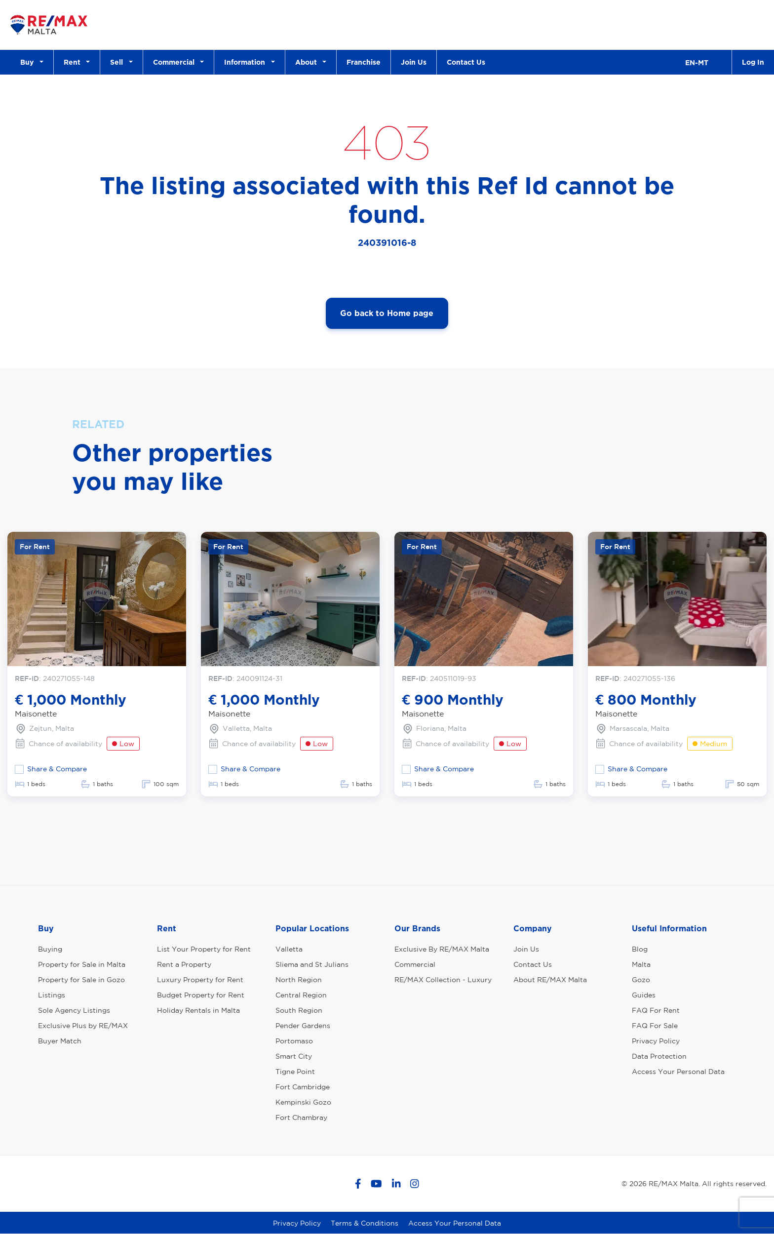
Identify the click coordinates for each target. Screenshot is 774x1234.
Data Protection (659, 1056)
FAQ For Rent (656, 1010)
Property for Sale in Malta (81, 964)
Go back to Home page (386, 313)
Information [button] (246, 62)
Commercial (414, 964)
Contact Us (466, 62)
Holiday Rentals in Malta (198, 1010)
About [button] (308, 62)
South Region (298, 1010)
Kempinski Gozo (303, 1102)
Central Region (301, 995)
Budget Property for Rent (200, 995)
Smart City (293, 1056)
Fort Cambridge (302, 1087)
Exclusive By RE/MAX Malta (441, 949)
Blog (640, 949)
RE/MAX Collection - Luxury (443, 980)
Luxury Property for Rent (200, 980)
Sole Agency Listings (74, 1010)
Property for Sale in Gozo (81, 980)
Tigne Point (295, 1071)
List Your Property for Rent (204, 949)
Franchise (364, 62)
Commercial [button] (175, 62)
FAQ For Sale (655, 1026)
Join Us (413, 62)
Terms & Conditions (364, 1223)
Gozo (641, 980)
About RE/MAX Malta (550, 980)
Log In (753, 62)
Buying (50, 949)
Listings (51, 995)
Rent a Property (184, 964)
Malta (641, 964)
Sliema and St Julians (311, 964)
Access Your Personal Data (678, 1071)
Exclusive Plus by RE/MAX (83, 1026)
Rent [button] (74, 62)
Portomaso (294, 1041)
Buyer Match (59, 1041)
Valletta (289, 949)
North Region (298, 980)
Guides (644, 995)
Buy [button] (29, 62)
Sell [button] (118, 62)
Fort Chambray (301, 1117)
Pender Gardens (302, 1026)
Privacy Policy (656, 1041)
